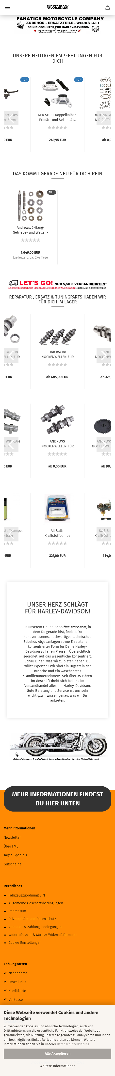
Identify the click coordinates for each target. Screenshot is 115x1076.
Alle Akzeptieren (57, 1054)
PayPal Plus (17, 982)
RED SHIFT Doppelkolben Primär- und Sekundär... (57, 117)
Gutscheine (12, 864)
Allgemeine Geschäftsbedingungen (36, 903)
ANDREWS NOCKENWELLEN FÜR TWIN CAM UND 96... (57, 443)
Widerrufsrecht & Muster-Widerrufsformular (43, 935)
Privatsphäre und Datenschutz (32, 919)
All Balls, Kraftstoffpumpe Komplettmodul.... (57, 533)
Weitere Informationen (57, 1066)
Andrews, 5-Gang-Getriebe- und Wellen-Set (30, 230)
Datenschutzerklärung (73, 1044)
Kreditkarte (17, 991)
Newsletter (12, 838)
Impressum (17, 911)
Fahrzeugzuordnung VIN (27, 895)
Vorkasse (16, 1000)
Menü (7, 7)
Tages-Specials (15, 855)
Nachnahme (18, 973)
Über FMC (11, 846)
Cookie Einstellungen (25, 943)
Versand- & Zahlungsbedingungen (35, 927)
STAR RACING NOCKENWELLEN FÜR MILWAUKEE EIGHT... (57, 354)
